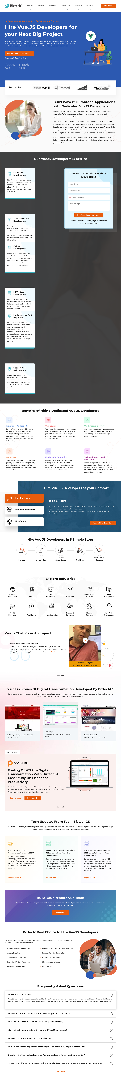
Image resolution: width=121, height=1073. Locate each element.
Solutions (53, 4)
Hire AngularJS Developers (83, 1067)
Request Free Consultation (19, 51)
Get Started (32, 711)
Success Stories (12, 1063)
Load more (60, 990)
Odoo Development (34, 1063)
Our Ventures (11, 1047)
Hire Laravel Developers (105, 1050)
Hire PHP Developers (104, 1057)
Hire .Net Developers (104, 1053)
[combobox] (70, 194)
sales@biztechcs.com (21, 1022)
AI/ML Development (34, 1056)
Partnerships (11, 1053)
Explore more (13, 794)
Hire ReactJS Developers (82, 1063)
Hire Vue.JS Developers (105, 1043)
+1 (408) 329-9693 (57, 1022)
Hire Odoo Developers (104, 1067)
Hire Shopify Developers (82, 1047)
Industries (43, 4)
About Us (86, 4)
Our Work (76, 4)
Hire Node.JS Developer (105, 1047)
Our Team (10, 1050)
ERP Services (32, 1066)
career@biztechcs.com (21, 1025)
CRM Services (32, 1070)
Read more (55, 569)
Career (9, 1066)
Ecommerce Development (36, 1053)
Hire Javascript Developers (83, 1050)
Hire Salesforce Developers (106, 1063)
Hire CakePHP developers (106, 1060)
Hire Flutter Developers (82, 1060)
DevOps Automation (34, 1060)
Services (33, 4)
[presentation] (58, 592)
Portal (55, 1047)
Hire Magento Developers (82, 1043)
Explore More (15, 711)
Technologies (65, 4)
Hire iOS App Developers (82, 1053)
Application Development (36, 1049)
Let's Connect (107, 4)
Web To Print (57, 1043)
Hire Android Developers (82, 1057)
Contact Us (10, 1070)
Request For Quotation (101, 439)
